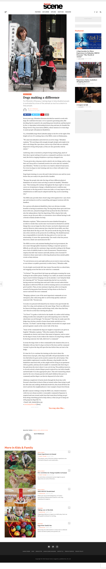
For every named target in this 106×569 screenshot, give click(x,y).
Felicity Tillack (81, 83)
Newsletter (39, 557)
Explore (53, 12)
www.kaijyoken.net (30, 404)
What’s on (61, 12)
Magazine (68, 12)
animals (35, 430)
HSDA (39, 430)
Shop (33, 557)
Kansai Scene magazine (49, 557)
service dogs (44, 430)
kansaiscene (42, 494)
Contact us (60, 557)
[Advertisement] (34, 418)
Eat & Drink (45, 12)
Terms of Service (69, 557)
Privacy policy (79, 557)
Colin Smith (81, 107)
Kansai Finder (26, 557)
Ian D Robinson (34, 108)
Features (38, 12)
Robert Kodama (42, 456)
